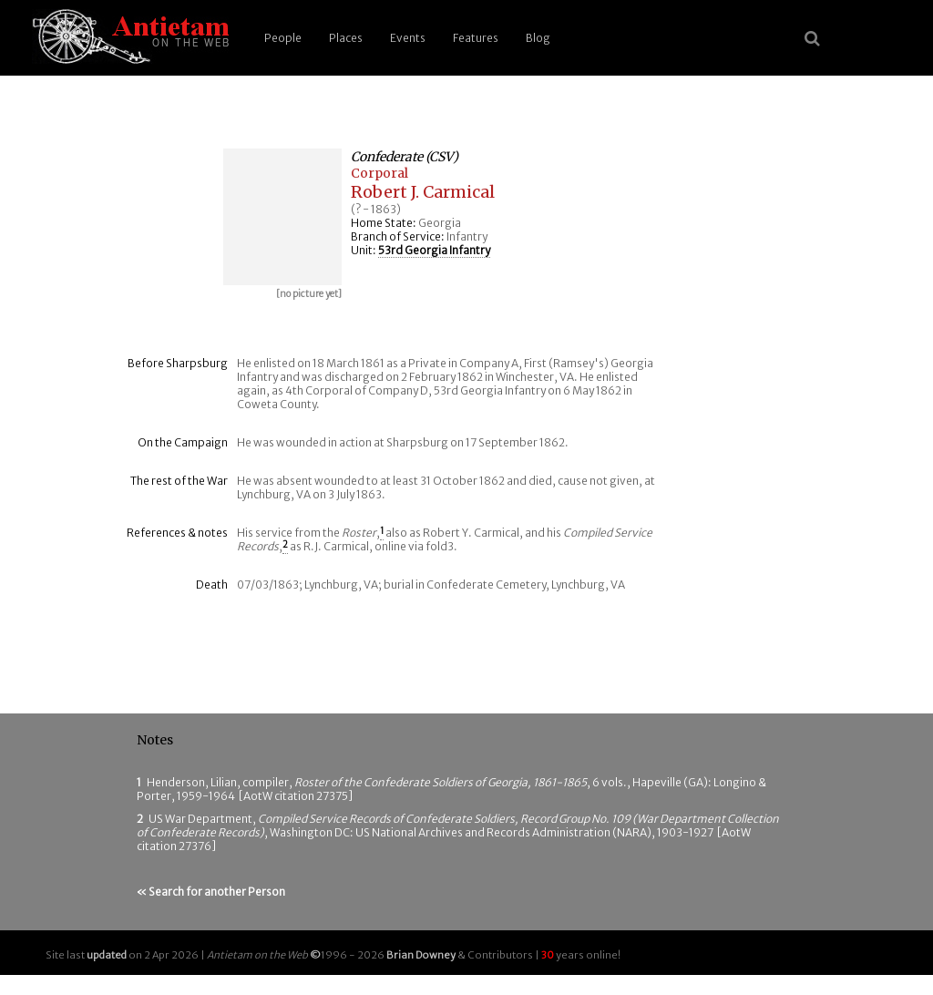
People (283, 38)
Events (407, 38)
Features (475, 38)
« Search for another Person (211, 891)
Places (346, 38)
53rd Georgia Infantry (434, 250)
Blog (538, 38)
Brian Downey (421, 955)
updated (107, 955)
